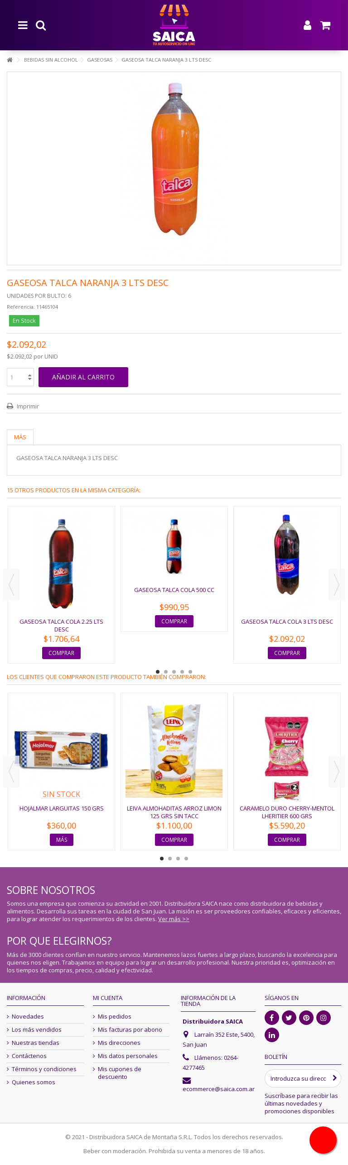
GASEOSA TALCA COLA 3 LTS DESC (287, 621)
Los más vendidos (37, 1030)
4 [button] (182, 672)
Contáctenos (29, 1056)
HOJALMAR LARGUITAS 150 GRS (61, 808)
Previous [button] (11, 585)
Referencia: (21, 306)
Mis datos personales (128, 1056)
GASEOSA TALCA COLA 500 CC (174, 590)
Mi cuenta (107, 998)
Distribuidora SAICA (213, 1021)
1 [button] (158, 672)
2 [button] (166, 672)
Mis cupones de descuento (119, 1073)
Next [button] (337, 585)
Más (20, 437)
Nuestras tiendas (35, 1043)
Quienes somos (33, 1082)
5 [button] (190, 672)
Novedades (28, 1016)
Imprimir (27, 406)
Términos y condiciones (44, 1069)
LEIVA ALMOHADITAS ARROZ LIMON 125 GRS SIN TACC (174, 812)
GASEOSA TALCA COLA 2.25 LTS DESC (61, 625)
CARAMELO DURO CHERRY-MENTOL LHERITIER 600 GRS (287, 812)
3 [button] (174, 672)
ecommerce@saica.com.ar (219, 1089)
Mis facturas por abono (130, 1030)
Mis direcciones (119, 1043)
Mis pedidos (114, 1016)
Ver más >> (173, 919)
